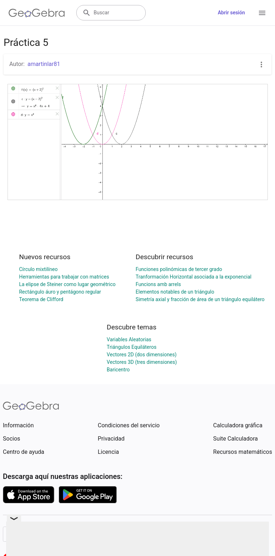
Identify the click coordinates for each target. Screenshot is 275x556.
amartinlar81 (44, 64)
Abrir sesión (231, 12)
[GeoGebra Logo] (37, 13)
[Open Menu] (262, 13)
